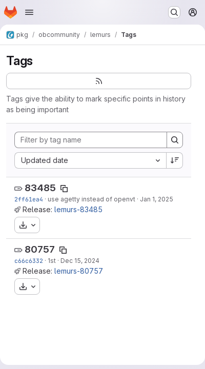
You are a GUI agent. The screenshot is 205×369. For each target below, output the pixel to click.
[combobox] (90, 160)
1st (52, 260)
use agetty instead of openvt (91, 199)
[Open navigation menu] (29, 12)
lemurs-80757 (78, 270)
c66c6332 (28, 260)
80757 (40, 249)
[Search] (175, 140)
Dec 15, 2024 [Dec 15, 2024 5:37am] (79, 260)
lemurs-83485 (78, 209)
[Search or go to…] (174, 12)
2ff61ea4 (28, 199)
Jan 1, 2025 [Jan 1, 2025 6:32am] (156, 199)
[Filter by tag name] (90, 140)
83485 (40, 188)
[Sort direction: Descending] (175, 160)
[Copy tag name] (64, 188)
